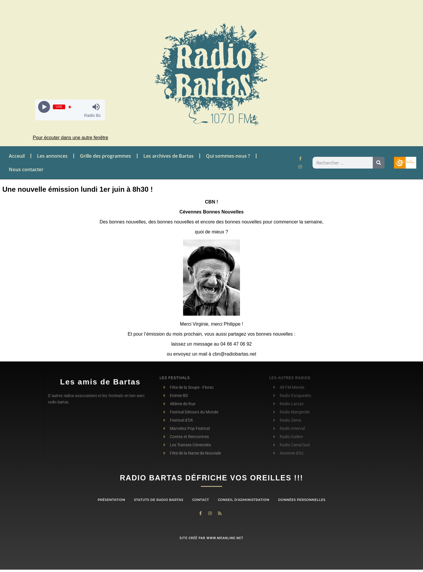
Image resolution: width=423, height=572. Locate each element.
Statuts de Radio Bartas (158, 500)
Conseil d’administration (243, 500)
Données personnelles (301, 500)
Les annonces (52, 156)
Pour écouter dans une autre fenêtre (70, 137)
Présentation (111, 500)
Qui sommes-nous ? (228, 156)
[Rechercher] (379, 163)
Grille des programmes (105, 156)
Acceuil (17, 156)
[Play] (43, 107)
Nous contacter (26, 169)
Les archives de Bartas (168, 156)
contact (200, 500)
